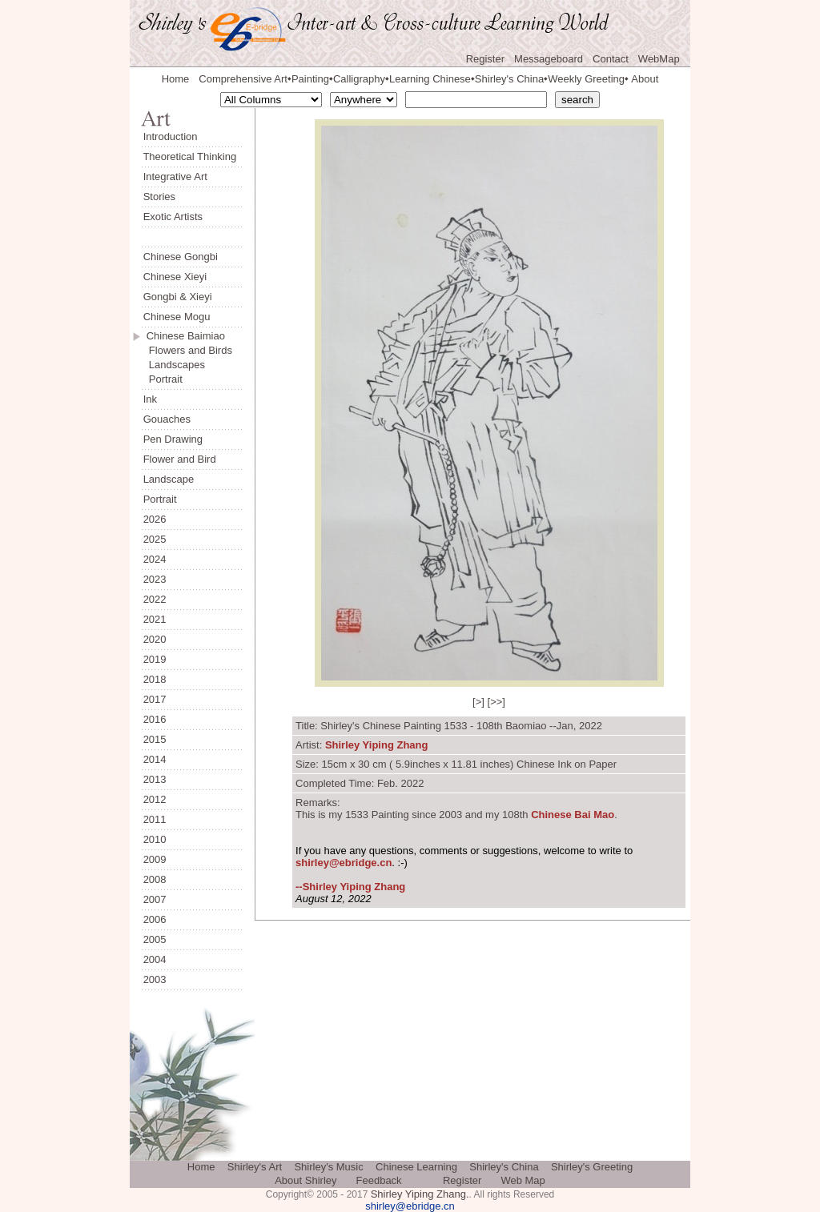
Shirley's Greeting (592, 1167)
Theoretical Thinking (189, 156)
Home (176, 79)
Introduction (170, 136)
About (644, 79)
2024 (155, 559)
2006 (155, 919)
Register (485, 59)
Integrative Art (175, 177)
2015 (155, 739)
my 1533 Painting (368, 815)
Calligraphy (359, 79)
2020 (155, 639)
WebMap (659, 59)
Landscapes (177, 365)
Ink (150, 399)
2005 (155, 939)
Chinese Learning (416, 1167)
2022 (155, 599)
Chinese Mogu (177, 317)
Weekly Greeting (586, 79)
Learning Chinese (430, 79)
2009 (155, 859)
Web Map (522, 1180)
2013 (155, 779)
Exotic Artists (173, 217)
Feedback (379, 1180)
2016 (155, 719)
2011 (155, 819)
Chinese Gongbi (180, 257)
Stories (159, 197)
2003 (155, 979)
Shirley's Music (328, 1167)
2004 (155, 959)
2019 (155, 659)
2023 (155, 579)
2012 (155, 799)
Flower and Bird (179, 459)
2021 (155, 619)
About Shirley (305, 1180)
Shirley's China (509, 79)
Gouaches (167, 419)
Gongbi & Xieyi (177, 297)
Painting (310, 79)
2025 (155, 539)
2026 (155, 519)
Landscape (169, 479)
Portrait (166, 379)
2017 (155, 699)
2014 (155, 759)
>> (496, 702)
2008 (155, 879)
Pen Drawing (173, 439)
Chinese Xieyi (175, 277)
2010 (155, 839)
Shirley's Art (254, 1167)
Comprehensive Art (243, 79)
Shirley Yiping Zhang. (420, 1194)
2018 (155, 679)
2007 (155, 899)
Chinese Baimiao (186, 336)
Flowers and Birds (190, 350)
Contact (611, 59)
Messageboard (548, 59)
